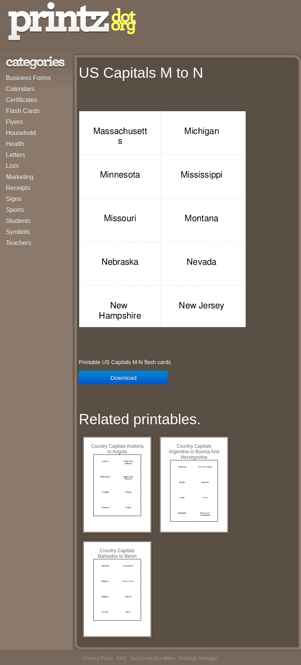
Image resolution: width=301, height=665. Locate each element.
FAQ (121, 658)
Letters (15, 155)
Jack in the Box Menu (152, 658)
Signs (14, 199)
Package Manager (198, 658)
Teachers (18, 243)
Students (18, 221)
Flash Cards (23, 111)
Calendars (20, 89)
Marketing (19, 177)
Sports (15, 210)
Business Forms (28, 78)
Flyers (14, 122)
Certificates (21, 100)
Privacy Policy (98, 658)
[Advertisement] (170, 98)
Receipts (18, 188)
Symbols (18, 232)
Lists (12, 166)
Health (15, 144)
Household (21, 133)
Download (124, 377)
